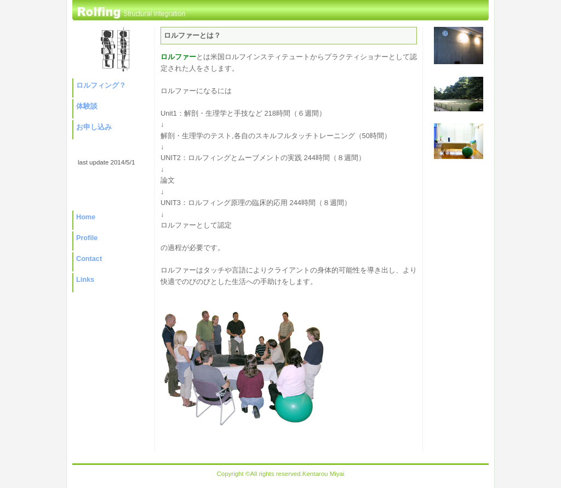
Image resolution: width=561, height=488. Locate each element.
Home (85, 217)
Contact (89, 259)
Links (85, 279)
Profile (87, 238)
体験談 (87, 106)
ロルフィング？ (101, 85)
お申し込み (94, 127)
